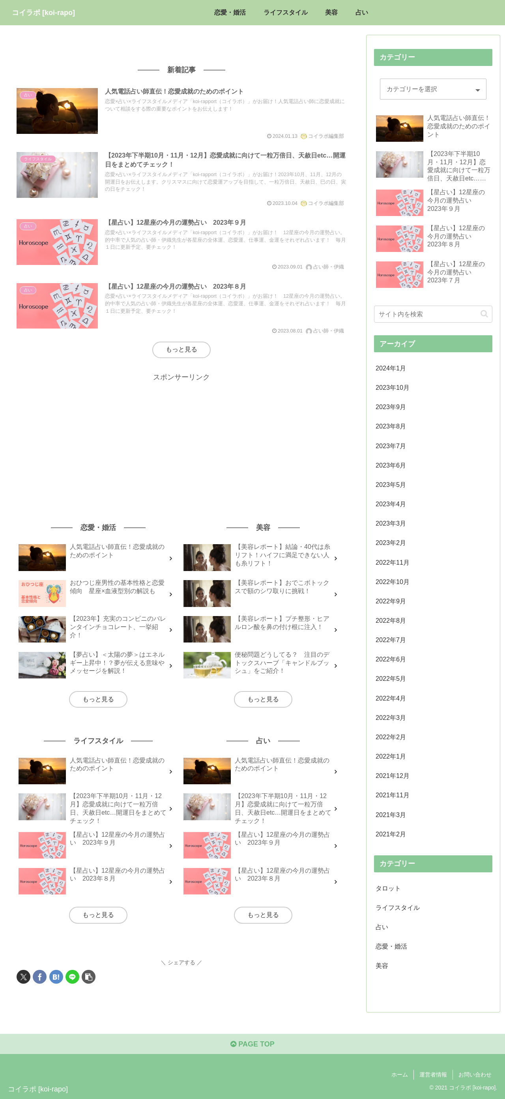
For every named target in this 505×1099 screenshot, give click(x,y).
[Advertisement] (181, 438)
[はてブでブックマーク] (56, 977)
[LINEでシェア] (72, 977)
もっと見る (181, 349)
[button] (88, 977)
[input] (433, 314)
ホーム (399, 1074)
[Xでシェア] (23, 977)
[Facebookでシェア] (40, 977)
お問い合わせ (475, 1074)
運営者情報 (433, 1074)
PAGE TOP (252, 1044)
